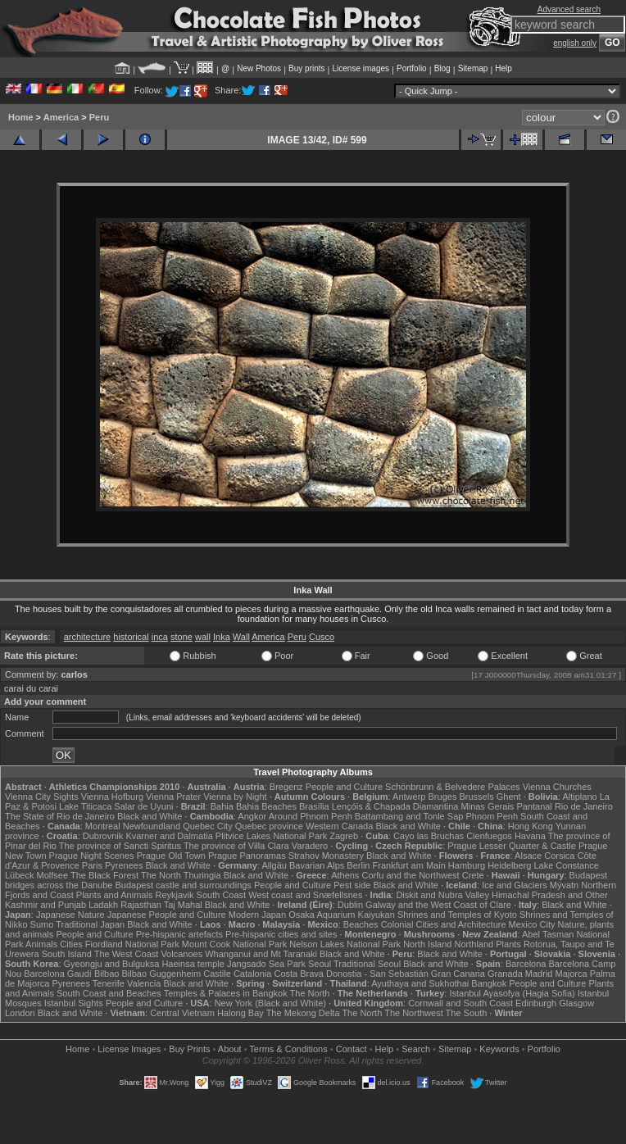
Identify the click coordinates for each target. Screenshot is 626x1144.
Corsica (559, 855)
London (20, 1013)
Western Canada (339, 826)
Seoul (319, 964)
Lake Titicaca (85, 806)
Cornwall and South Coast (460, 1003)
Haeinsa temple (192, 964)
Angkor (252, 816)
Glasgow (576, 1003)
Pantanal (533, 806)
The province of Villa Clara (236, 846)
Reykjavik (174, 895)
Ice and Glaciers (514, 885)
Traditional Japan (90, 924)
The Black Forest (104, 875)
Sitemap (473, 68)
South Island (67, 954)
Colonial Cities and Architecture (443, 924)
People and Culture (344, 787)
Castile (217, 973)
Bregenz (286, 787)
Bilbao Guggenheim (162, 973)
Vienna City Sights (42, 796)
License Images (129, 1049)
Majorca (571, 973)
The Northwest (413, 1013)
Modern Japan (257, 914)
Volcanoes (181, 954)
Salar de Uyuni (143, 806)
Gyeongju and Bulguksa (112, 964)
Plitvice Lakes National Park (271, 836)
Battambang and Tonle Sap (409, 816)
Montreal (102, 826)
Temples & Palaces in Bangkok (226, 993)
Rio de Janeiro (584, 806)
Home (21, 117)
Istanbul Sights (73, 1003)
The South (467, 1013)
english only (575, 43)
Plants (508, 944)
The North (161, 875)
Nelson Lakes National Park (345, 944)
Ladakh (103, 905)
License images (361, 68)
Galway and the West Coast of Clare (438, 905)
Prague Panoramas (247, 855)
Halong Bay (240, 1013)
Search (415, 1049)
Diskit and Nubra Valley (442, 895)
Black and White (149, 816)
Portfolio (412, 68)
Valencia (144, 983)
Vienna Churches (557, 787)
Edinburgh (535, 1003)
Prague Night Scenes (91, 855)
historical (130, 637)
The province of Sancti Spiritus (120, 846)
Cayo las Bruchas (428, 836)
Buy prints (306, 68)
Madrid (539, 973)
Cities (71, 944)
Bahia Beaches (266, 806)
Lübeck (19, 875)
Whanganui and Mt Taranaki (261, 954)
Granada (505, 973)
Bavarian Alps (316, 865)
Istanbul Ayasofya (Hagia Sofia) (511, 993)
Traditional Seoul (367, 964)
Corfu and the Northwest (410, 875)
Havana (530, 836)
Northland (474, 944)
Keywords (499, 1049)
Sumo (42, 924)
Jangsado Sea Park (266, 964)
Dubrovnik (103, 836)
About (230, 1049)
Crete (473, 875)
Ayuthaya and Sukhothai (420, 983)
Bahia (222, 806)
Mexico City (532, 924)
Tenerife (109, 983)
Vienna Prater (173, 796)
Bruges (443, 796)
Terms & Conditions (288, 1049)
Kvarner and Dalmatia (168, 836)
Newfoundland (151, 826)
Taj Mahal (183, 905)
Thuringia (202, 875)
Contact (351, 1049)
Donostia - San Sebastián (377, 973)
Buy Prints (189, 1049)
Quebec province (269, 826)
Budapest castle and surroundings (184, 885)
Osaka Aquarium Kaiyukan (341, 914)
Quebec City (208, 826)
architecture (87, 637)
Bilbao (107, 973)
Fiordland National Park (132, 944)
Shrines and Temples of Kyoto (457, 914)
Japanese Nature (70, 914)
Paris (92, 865)
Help (503, 68)
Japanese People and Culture (166, 914)
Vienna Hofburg (112, 796)
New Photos (259, 68)
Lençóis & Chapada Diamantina (395, 806)
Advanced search (569, 9)
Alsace (528, 855)
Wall (241, 637)
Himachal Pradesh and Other (550, 895)
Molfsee (53, 875)
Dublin (350, 905)
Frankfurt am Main (409, 865)
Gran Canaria (458, 973)
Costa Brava (299, 973)
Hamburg (466, 865)
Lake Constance (566, 865)
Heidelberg (509, 865)
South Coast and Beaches (109, 993)
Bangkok (488, 983)
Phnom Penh (491, 816)
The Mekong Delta (303, 1013)
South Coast (222, 895)
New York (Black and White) (270, 1003)
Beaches (361, 924)
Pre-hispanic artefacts (179, 934)
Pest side (351, 885)
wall (203, 637)
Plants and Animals (114, 895)
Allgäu (274, 865)
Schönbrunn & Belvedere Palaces (452, 787)
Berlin (358, 865)
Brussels (476, 796)
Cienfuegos (489, 836)
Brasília (314, 806)
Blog (442, 68)
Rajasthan (140, 905)
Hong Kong (530, 826)
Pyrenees (124, 865)
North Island (427, 944)
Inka (221, 637)
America (61, 117)
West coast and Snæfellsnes (305, 895)
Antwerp (408, 796)
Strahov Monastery (326, 855)
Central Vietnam (182, 1013)
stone (181, 637)
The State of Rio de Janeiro (60, 816)
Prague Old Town (171, 855)
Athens (345, 875)
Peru (99, 117)
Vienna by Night (234, 796)
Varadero (310, 846)
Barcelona (526, 964)
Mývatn (564, 885)
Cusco (321, 637)
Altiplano (579, 796)
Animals (41, 944)
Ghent (509, 796)
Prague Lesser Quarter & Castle (511, 846)
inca (160, 637)
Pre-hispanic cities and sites (281, 934)
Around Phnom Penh (310, 816)
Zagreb (343, 836)
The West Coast (126, 954)
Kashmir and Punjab (45, 905)
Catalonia (252, 973)
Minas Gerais (488, 806)
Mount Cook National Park (234, 944)
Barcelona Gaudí (58, 973)
